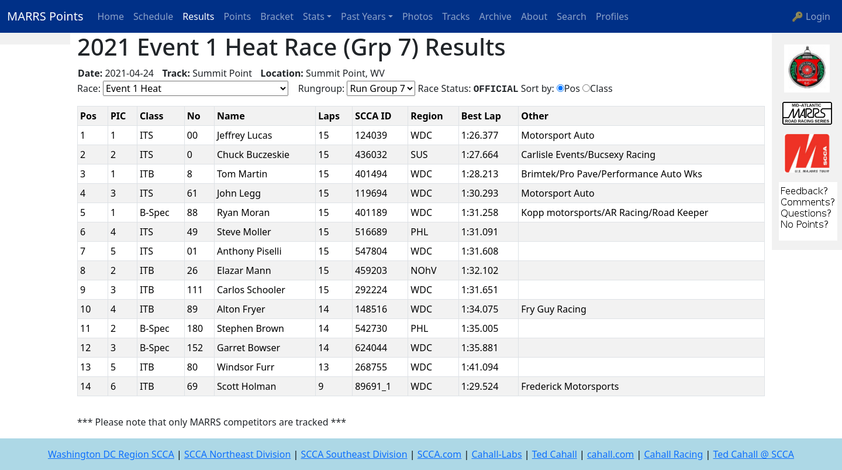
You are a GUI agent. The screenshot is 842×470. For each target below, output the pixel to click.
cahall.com (610, 454)
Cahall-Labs (496, 454)
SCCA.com (439, 454)
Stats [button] (314, 16)
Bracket (277, 16)
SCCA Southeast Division (354, 454)
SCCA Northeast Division (237, 454)
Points (237, 16)
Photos (417, 16)
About (534, 16)
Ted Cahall (554, 454)
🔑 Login (811, 16)
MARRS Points (45, 16)
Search (571, 16)
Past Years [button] (363, 16)
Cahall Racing (673, 454)
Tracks (456, 16)
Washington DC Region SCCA (111, 454)
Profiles (612, 16)
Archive (495, 16)
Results (198, 16)
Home (111, 16)
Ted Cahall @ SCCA (753, 454)
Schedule (153, 16)
